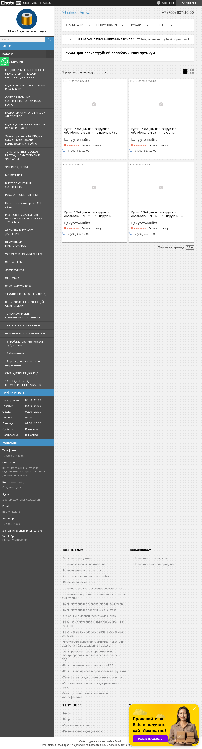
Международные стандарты (82, 570)
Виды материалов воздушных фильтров (90, 610)
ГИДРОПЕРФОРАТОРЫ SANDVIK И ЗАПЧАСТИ (25, 87)
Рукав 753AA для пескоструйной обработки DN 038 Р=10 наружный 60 (90, 130)
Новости (68, 713)
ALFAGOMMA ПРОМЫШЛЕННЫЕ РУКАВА (105, 39)
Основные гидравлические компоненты (89, 616)
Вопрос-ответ (72, 719)
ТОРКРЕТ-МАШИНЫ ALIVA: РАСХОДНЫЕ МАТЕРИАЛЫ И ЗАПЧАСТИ (22, 155)
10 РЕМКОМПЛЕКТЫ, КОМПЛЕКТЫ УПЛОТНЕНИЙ (22, 315)
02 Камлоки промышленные (23, 254)
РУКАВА (136, 25)
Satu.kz (118, 741)
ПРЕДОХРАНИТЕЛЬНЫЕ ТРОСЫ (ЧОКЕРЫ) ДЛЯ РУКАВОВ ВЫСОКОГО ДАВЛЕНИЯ (24, 73)
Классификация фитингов (80, 582)
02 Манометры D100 (18, 286)
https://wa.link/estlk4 (15, 540)
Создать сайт (31, 2)
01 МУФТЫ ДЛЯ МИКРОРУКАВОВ (16, 243)
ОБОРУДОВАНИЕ (107, 25)
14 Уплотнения (15, 353)
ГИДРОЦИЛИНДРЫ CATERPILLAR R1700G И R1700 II (25, 126)
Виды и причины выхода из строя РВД (88, 665)
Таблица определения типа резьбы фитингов (93, 588)
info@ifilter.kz (11, 511)
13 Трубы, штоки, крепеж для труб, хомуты (24, 343)
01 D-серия (12, 278)
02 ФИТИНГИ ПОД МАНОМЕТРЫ (25, 333)
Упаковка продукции (77, 558)
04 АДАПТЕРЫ (13, 262)
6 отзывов (168, 2)
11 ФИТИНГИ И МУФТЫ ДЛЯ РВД (25, 294)
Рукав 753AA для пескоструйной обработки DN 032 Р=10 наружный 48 (157, 214)
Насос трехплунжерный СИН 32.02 (23, 204)
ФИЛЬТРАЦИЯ (14, 62)
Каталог (7, 54)
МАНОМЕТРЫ (13, 175)
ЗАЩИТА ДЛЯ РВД (16, 167)
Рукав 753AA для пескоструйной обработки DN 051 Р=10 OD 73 (153, 130)
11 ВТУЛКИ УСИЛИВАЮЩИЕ (22, 325)
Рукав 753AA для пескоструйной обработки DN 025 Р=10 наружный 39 (90, 214)
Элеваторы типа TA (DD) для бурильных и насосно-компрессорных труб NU (23, 139)
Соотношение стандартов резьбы (86, 576)
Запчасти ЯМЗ (14, 270)
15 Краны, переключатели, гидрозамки (22, 363)
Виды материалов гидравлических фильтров (93, 604)
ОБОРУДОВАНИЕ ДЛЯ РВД (21, 373)
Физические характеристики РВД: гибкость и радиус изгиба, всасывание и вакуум (92, 643)
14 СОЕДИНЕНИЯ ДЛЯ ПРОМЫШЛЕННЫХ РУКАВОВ (23, 383)
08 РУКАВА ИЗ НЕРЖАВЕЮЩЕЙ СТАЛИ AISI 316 (24, 303)
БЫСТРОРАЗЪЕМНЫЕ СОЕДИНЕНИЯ (18, 185)
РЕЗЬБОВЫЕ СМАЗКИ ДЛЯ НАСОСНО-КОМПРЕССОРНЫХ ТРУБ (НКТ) (23, 218)
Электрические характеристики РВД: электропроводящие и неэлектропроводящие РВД (92, 655)
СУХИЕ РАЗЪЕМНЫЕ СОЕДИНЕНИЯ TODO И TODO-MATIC (23, 100)
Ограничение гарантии (78, 725)
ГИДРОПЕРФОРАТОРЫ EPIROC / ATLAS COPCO (25, 114)
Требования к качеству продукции (153, 564)
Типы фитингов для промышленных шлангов (92, 677)
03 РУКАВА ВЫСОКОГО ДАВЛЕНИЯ (19, 232)
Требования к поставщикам (148, 558)
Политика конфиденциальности (84, 731)
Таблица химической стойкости (84, 564)
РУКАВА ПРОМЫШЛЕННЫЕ (22, 195)
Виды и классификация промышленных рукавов (95, 671)
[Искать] (49, 39)
